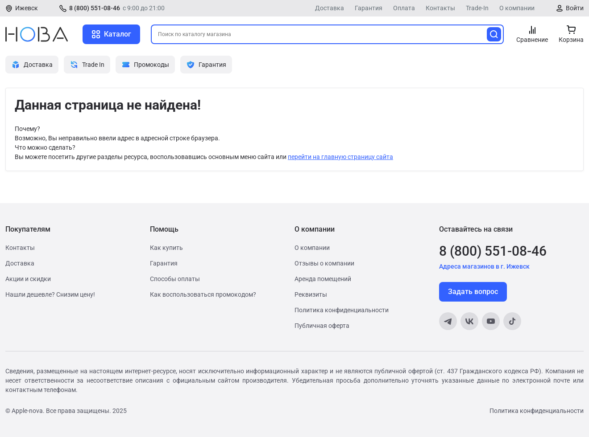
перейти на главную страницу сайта (340, 156)
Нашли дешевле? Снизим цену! (50, 294)
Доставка (329, 8)
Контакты (440, 8)
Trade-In (477, 8)
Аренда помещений (322, 278)
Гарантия (368, 8)
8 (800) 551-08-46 (94, 8)
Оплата (404, 8)
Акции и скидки (28, 278)
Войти (575, 8)
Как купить (166, 247)
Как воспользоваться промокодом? (203, 294)
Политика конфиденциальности (341, 310)
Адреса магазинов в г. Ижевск (484, 266)
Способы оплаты (175, 278)
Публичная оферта (321, 325)
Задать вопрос (473, 291)
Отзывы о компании (324, 263)
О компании (517, 8)
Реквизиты (310, 294)
